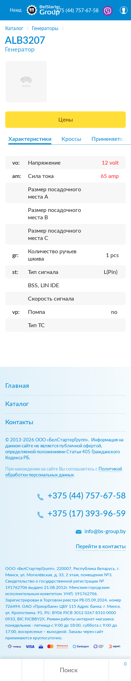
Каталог (17, 404)
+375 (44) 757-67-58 (76, 10)
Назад (15, 10)
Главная (17, 386)
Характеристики (29, 139)
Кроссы (71, 139)
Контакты (19, 422)
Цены (65, 120)
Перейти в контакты (101, 546)
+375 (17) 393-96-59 (87, 514)
